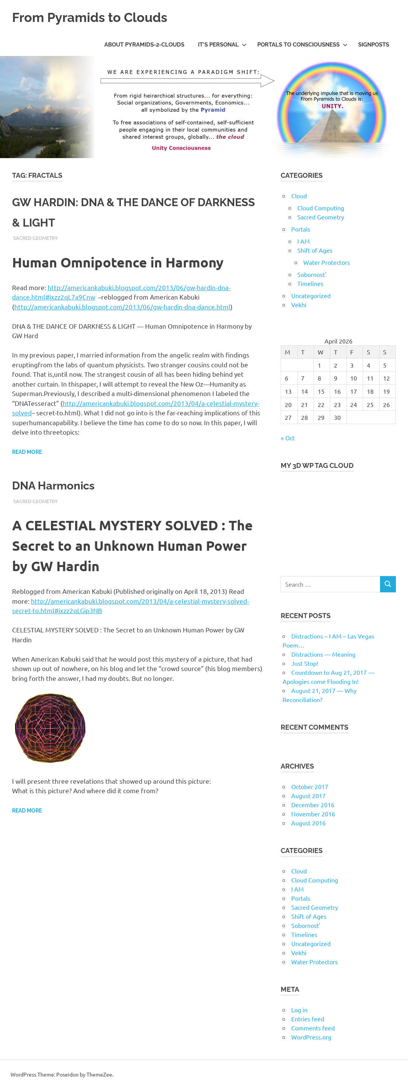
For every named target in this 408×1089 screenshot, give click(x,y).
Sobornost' (311, 274)
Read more (27, 452)
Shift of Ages (314, 250)
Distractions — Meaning (323, 654)
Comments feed (313, 1028)
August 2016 (308, 822)
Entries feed (307, 1018)
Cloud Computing (320, 207)
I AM (303, 241)
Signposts (373, 44)
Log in (299, 1009)
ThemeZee (99, 1074)
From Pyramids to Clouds (98, 16)
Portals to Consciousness (302, 44)
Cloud (299, 195)
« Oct (288, 437)
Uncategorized (311, 295)
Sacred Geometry (35, 238)
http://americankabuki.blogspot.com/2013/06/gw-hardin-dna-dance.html (122, 307)
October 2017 (309, 786)
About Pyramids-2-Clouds (144, 44)
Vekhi (298, 304)
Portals (300, 229)
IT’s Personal (222, 44)
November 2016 (313, 813)
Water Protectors (326, 262)
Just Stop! (304, 663)
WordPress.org (311, 1037)
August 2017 (308, 795)
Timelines (310, 283)
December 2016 (312, 804)
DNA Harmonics (63, 484)
